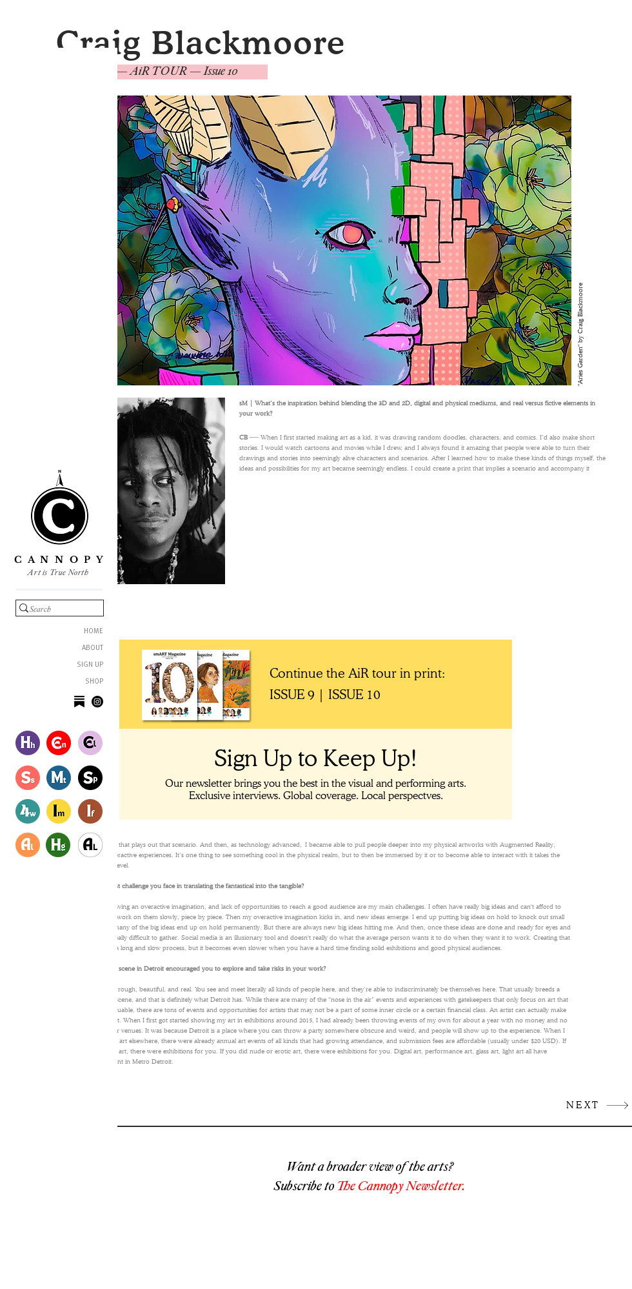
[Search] (52, 609)
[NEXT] (598, 1105)
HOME (93, 631)
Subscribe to (305, 1185)
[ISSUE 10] (355, 694)
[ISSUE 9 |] (299, 694)
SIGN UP (90, 665)
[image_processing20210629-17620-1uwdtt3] (79, 701)
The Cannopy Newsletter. (401, 1185)
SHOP (94, 681)
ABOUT (92, 648)
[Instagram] (97, 701)
